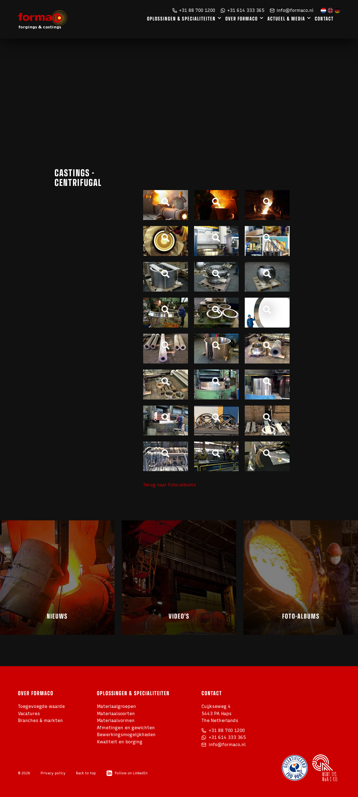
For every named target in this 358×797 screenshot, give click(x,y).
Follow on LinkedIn (127, 773)
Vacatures (29, 713)
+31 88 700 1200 (193, 10)
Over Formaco (250, 26)
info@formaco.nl (291, 10)
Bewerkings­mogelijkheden (126, 734)
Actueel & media (294, 26)
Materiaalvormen (116, 720)
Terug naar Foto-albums (169, 484)
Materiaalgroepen (116, 706)
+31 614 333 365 (242, 10)
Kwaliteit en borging (119, 741)
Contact (331, 26)
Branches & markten (40, 720)
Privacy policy (53, 773)
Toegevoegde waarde (41, 706)
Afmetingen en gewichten (126, 727)
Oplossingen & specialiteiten (192, 26)
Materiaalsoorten (116, 713)
